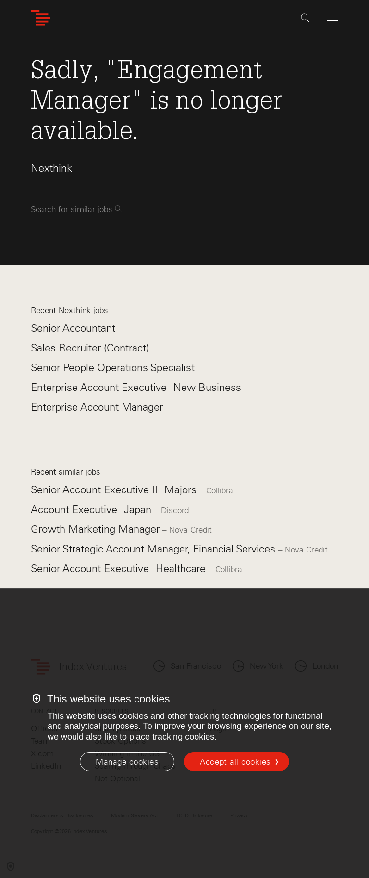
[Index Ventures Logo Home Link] (40, 18)
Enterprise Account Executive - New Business (136, 387)
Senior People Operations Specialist (113, 367)
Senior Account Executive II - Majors (115, 489)
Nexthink (51, 168)
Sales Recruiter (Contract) (90, 347)
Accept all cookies (235, 761)
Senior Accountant (73, 328)
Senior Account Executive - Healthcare (120, 568)
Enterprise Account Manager (97, 407)
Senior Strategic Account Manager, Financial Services (154, 548)
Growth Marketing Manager (96, 529)
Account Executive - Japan (92, 509)
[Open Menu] (332, 18)
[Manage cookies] (127, 761)
